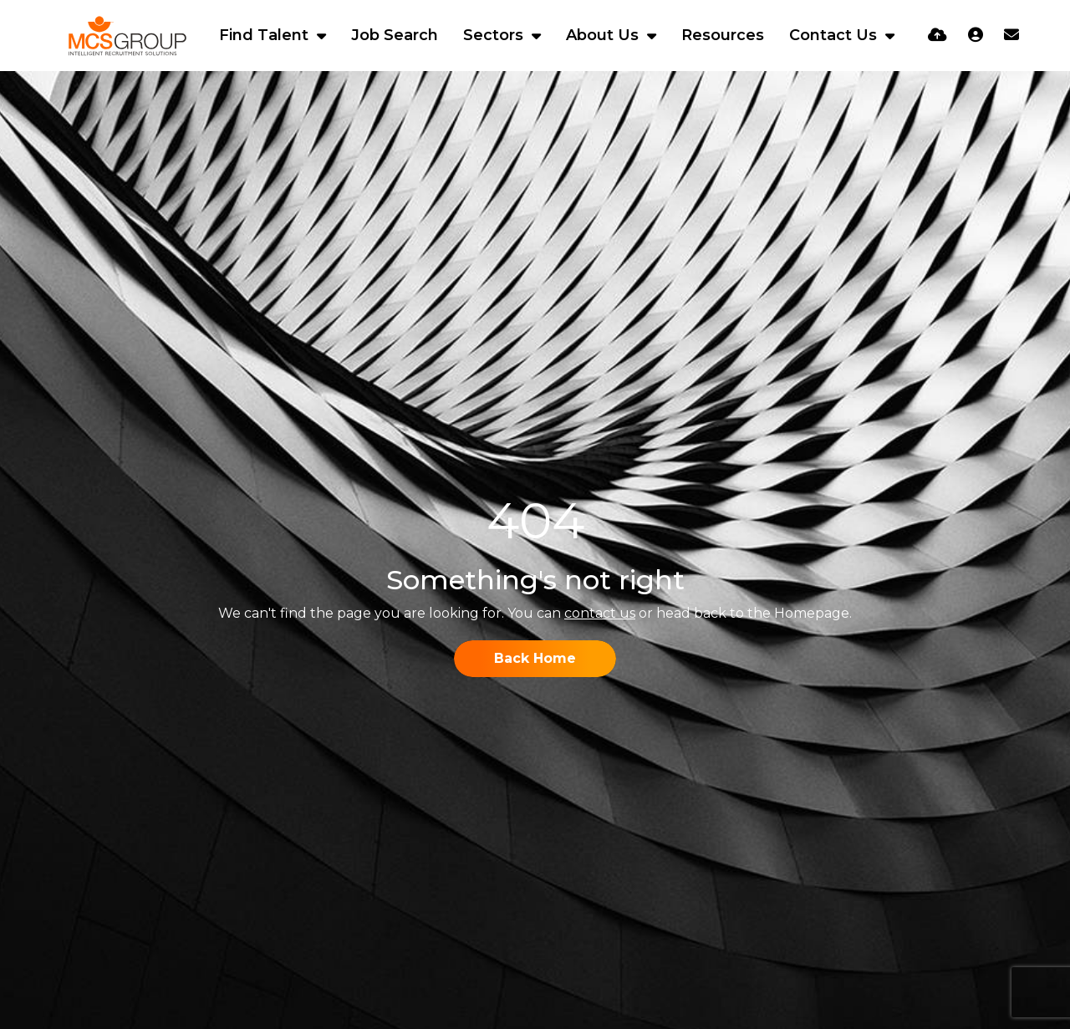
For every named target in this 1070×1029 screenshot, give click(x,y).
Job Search (394, 35)
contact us (599, 613)
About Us (604, 35)
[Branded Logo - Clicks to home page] (127, 36)
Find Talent (266, 35)
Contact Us (835, 35)
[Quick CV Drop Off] (937, 35)
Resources (722, 35)
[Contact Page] (1011, 35)
